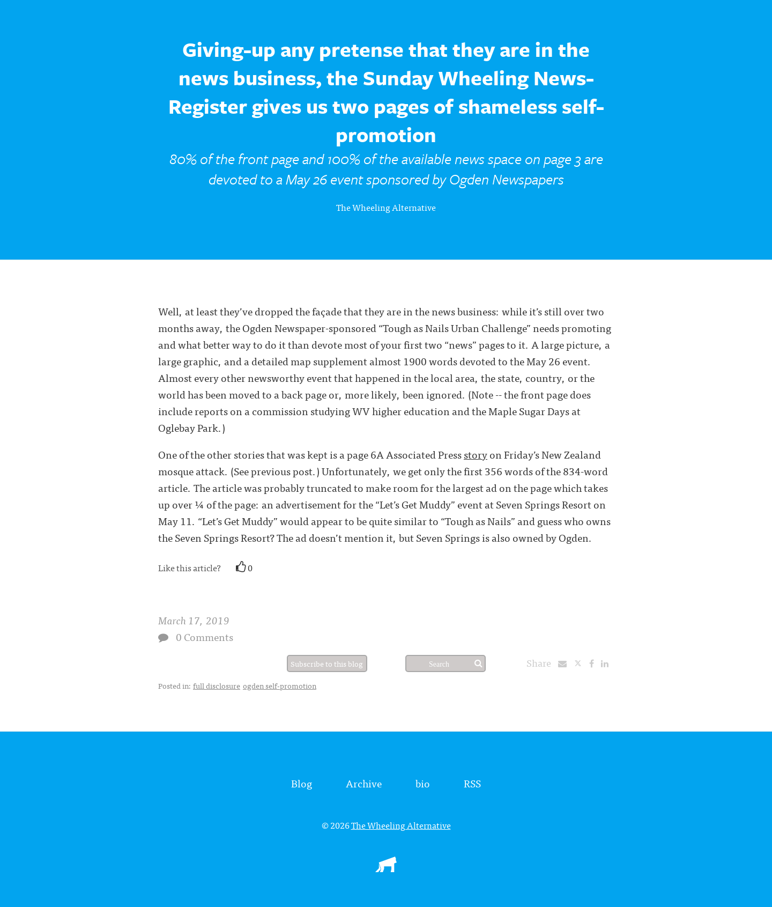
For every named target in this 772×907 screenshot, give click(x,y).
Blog (301, 783)
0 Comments (204, 636)
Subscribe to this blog (327, 663)
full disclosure (216, 685)
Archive (364, 783)
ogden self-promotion (279, 685)
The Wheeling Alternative (386, 207)
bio (422, 783)
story (475, 454)
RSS (472, 783)
